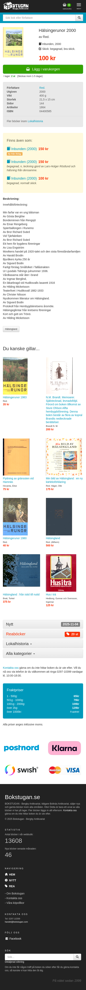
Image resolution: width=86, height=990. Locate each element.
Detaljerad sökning (14, 961)
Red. (42, 87)
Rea (10, 886)
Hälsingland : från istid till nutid (21, 575)
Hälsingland (64, 519)
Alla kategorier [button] (20, 653)
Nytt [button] (43, 624)
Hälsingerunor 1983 (21, 378)
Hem (10, 874)
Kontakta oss (11, 667)
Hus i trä (64, 575)
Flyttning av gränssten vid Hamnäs (21, 460)
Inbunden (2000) (22, 149)
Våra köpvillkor (15, 902)
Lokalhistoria (35, 121)
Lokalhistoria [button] (19, 643)
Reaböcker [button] (43, 634)
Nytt (10, 880)
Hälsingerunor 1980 (21, 519)
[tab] (43, 624)
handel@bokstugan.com (16, 922)
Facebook (13, 938)
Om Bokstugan (16, 893)
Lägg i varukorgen (43, 69)
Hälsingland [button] (11, 329)
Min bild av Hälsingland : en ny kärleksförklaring (64, 460)
